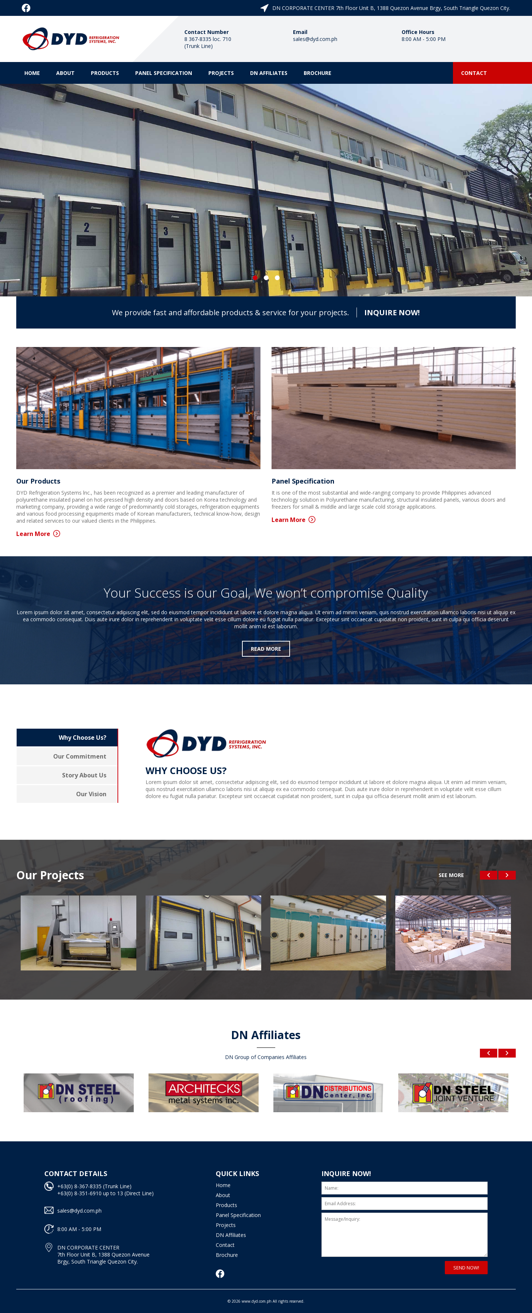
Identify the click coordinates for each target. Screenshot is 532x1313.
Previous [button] (488, 875)
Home (32, 72)
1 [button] (255, 278)
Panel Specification (163, 72)
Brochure (317, 72)
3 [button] (277, 278)
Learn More (38, 534)
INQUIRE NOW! (392, 312)
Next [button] (507, 875)
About (65, 72)
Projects (221, 72)
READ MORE (266, 648)
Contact (474, 72)
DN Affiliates (268, 72)
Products (105, 72)
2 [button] (266, 278)
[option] (266, 190)
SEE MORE (451, 875)
